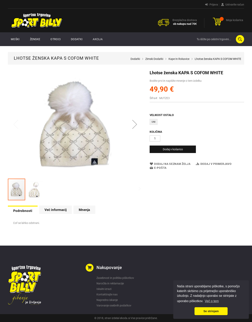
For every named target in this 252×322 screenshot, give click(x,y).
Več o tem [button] (212, 301)
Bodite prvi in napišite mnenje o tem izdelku (176, 80)
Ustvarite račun (232, 4)
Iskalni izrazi (103, 288)
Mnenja (84, 210)
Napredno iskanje (107, 300)
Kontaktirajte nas (107, 294)
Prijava (211, 4)
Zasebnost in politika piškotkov (115, 277)
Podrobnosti (22, 211)
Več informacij (55, 210)
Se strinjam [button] (211, 311)
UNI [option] (154, 122)
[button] (135, 124)
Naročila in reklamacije (110, 283)
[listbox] (197, 122)
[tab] (23, 210)
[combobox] (219, 39)
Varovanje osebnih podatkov (113, 305)
